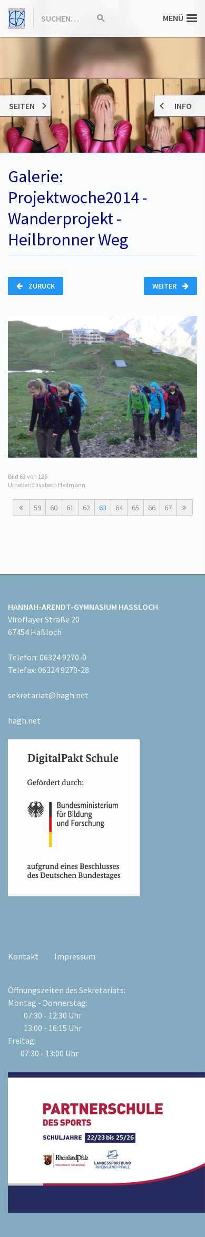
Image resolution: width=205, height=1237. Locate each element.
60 (53, 507)
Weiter (170, 286)
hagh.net (24, 720)
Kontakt (23, 956)
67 (168, 507)
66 (151, 507)
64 (119, 507)
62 (86, 507)
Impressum (74, 956)
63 (102, 507)
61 (70, 507)
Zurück (35, 286)
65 (135, 507)
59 (37, 507)
